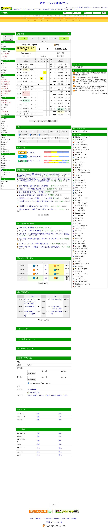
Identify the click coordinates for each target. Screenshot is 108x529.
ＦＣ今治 (78, 261)
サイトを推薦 (5, 114)
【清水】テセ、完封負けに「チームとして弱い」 (34, 206)
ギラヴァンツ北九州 (81, 269)
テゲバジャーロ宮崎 (81, 281)
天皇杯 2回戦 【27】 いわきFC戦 (29, 314)
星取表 (3, 167)
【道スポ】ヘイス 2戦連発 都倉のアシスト (32, 189)
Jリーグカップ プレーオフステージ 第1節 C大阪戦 (29, 301)
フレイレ (60, 112)
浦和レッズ (78, 167)
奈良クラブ (78, 238)
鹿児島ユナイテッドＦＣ (82, 284)
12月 (78, 18)
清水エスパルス (80, 213)
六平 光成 (60, 70)
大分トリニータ (80, 279)
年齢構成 (3, 144)
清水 (54, 296)
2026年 (25, 18)
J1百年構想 (36, 16)
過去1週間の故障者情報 (25, 224)
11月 (73, 18)
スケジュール (73, 9)
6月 (52, 18)
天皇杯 (64, 16)
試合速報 (16, 9)
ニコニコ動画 (54, 138)
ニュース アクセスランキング (84, 70)
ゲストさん (104, 7)
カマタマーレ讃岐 (80, 253)
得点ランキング (5, 140)
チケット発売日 (23, 329)
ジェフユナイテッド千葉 (82, 172)
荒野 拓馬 (26, 111)
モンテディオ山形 (80, 147)
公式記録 (43, 56)
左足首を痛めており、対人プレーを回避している (43, 239)
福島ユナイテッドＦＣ (82, 150)
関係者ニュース (5, 149)
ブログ (3, 177)
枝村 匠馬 (60, 97)
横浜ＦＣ (78, 190)
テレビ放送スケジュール (26, 339)
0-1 (46, 270)
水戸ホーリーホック (81, 157)
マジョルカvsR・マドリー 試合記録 (86, 77)
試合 (2, 65)
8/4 (35, 20)
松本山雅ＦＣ (79, 200)
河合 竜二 (26, 72)
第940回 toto (26, 152)
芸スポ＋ (64, 131)
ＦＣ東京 (78, 177)
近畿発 (47, 395)
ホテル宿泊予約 (34, 392)
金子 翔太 (60, 109)
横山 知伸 (26, 67)
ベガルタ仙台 (79, 142)
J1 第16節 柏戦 (29, 307)
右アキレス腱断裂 (35, 231)
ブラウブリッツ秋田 (81, 144)
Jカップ (57, 16)
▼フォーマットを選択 (80, 131)
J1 (21, 16)
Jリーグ (22, 141)
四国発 (59, 395)
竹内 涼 (60, 92)
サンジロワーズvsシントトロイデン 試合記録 (89, 90)
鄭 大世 (60, 72)
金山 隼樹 (26, 64)
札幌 (32, 296)
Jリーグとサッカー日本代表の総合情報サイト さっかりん (83, 7)
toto (62, 9)
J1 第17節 (43, 42)
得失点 (3, 163)
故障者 (44, 9)
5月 (48, 18)
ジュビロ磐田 (79, 215)
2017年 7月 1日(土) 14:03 (30, 45)
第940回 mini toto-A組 (29, 157)
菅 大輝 (26, 114)
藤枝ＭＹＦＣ (79, 218)
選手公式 (3, 70)
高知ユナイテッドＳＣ (82, 264)
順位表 (3, 156)
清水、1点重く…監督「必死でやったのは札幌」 (34, 186)
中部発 (41, 395)
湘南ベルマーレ (80, 193)
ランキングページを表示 (99, 93)
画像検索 (32, 135)
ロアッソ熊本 (79, 276)
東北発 (29, 395)
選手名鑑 (3, 119)
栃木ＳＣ (78, 160)
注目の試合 (53, 9)
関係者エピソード (6, 151)
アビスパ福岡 (79, 266)
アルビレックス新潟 (81, 205)
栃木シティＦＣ (80, 162)
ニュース (22, 9)
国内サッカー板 (54, 131)
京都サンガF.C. (80, 228)
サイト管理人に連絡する (70, 519)
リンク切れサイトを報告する (52, 519)
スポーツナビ (64, 138)
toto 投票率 (21, 148)
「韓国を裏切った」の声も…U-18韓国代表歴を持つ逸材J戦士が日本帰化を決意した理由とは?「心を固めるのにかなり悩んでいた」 (90, 81)
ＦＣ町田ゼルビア (80, 182)
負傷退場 (31, 228)
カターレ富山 (79, 208)
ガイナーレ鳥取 (80, 243)
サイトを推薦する (35, 519)
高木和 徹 (60, 95)
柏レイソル (78, 175)
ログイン (3, 44)
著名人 (3, 72)
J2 (25, 16)
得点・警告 (4, 133)
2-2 (46, 278)
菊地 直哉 (26, 90)
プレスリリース (29, 9)
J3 (29, 16)
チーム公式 (4, 105)
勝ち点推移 (4, 142)
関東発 (35, 395)
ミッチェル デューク (26, 244)
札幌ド (58, 45)
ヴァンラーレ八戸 (80, 139)
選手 (2, 188)
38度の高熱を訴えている (43, 244)
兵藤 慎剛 (26, 75)
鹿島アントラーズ (80, 155)
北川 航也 (60, 100)
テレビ (58, 9)
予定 (84, 18)
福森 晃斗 (26, 100)
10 (73, 20)
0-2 (46, 266)
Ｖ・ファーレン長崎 (81, 274)
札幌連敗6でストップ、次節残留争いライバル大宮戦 (35, 198)
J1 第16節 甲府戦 (56, 299)
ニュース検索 (43, 135)
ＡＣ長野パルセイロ (81, 203)
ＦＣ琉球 (78, 286)
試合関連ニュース (23, 170)
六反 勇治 (60, 78)
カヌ (60, 64)
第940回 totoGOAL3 (29, 161)
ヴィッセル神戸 (80, 241)
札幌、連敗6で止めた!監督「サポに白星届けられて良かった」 (38, 209)
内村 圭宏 (26, 87)
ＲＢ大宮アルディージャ (82, 170)
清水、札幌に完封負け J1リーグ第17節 (31, 192)
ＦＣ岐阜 (78, 223)
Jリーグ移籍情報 (78, 67)
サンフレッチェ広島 (81, 248)
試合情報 (20, 34)
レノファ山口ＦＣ (80, 251)
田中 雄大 (26, 70)
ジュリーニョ (23, 231)
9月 (64, 18)
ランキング (38, 9)
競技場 (3, 137)
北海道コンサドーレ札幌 (82, 137)
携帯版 (48, 522)
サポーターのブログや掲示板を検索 (44, 121)
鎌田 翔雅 (60, 67)
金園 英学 (22, 228)
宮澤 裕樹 (26, 81)
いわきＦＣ (78, 152)
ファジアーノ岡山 (80, 246)
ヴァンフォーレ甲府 (81, 198)
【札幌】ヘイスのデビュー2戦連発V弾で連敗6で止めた (36, 201)
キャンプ (3, 95)
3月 (39, 18)
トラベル (66, 9)
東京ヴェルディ (80, 180)
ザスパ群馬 (78, 165)
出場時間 (3, 130)
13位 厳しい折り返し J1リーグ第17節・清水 (33, 195)
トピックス (4, 58)
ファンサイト (5, 68)
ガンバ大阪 (78, 231)
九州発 (65, 395)
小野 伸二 (26, 117)
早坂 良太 (26, 108)
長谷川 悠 (60, 84)
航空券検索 (32, 389)
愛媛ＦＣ (78, 258)
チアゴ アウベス (24, 247)
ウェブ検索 (23, 135)
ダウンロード (5, 181)
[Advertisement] (54, 27)
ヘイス (26, 84)
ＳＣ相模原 (78, 195)
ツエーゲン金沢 (80, 210)
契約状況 (3, 128)
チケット (53, 38)
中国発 (53, 395)
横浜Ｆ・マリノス (80, 188)
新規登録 (3, 47)
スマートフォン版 (56, 522)
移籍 (47, 9)
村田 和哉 (60, 75)
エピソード (4, 126)
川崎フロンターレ (80, 185)
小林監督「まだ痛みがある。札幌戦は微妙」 (46, 247)
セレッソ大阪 (79, 233)
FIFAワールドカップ (80, 16)
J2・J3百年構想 (48, 16)
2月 (35, 18)
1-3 (46, 274)
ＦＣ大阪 (78, 236)
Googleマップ (46, 383)
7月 (56, 18)
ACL (70, 16)
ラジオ (43, 38)
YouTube (43, 138)
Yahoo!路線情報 (35, 383)
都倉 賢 (26, 78)
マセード (26, 97)
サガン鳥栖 (78, 271)
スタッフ (3, 146)
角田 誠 (60, 114)
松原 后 (60, 103)
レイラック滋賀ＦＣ (81, 226)
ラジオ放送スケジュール (26, 349)
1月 (31, 18)
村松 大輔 (60, 81)
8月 (60, 18)
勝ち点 (3, 158)
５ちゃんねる (22, 138)
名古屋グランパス (80, 220)
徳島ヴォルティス (80, 256)
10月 (69, 18)
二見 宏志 (60, 106)
